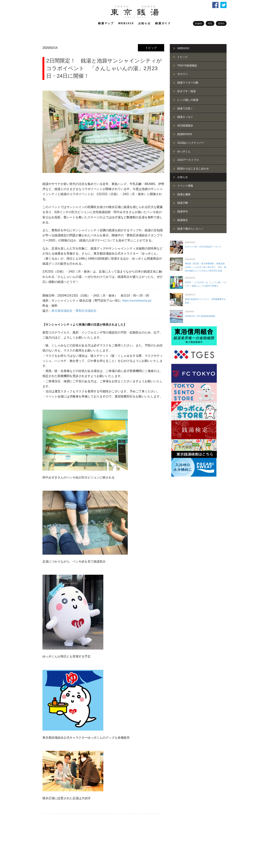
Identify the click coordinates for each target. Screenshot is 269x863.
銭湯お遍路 (183, 194)
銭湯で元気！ (185, 108)
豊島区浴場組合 (86, 310)
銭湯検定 (182, 220)
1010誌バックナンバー (190, 142)
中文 (210, 23)
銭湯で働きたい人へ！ (190, 228)
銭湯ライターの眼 (187, 82)
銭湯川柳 (182, 202)
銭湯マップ (106, 23)
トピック (151, 47)
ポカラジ (182, 73)
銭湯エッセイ (185, 116)
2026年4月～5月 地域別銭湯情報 (200, 316)
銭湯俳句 (182, 211)
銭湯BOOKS (184, 134)
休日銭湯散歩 (185, 125)
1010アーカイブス (188, 159)
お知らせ (144, 23)
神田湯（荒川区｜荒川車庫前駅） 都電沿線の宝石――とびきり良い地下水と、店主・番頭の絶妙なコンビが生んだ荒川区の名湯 (205, 267)
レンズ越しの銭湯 (187, 99)
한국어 (221, 23)
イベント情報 (185, 185)
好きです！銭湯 (186, 91)
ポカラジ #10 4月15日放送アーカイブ (203, 247)
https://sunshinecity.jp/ (136, 300)
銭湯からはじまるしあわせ (193, 168)
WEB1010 (126, 23)
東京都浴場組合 (62, 310)
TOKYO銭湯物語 (187, 65)
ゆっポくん (183, 151)
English (198, 23)
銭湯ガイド (163, 23)
